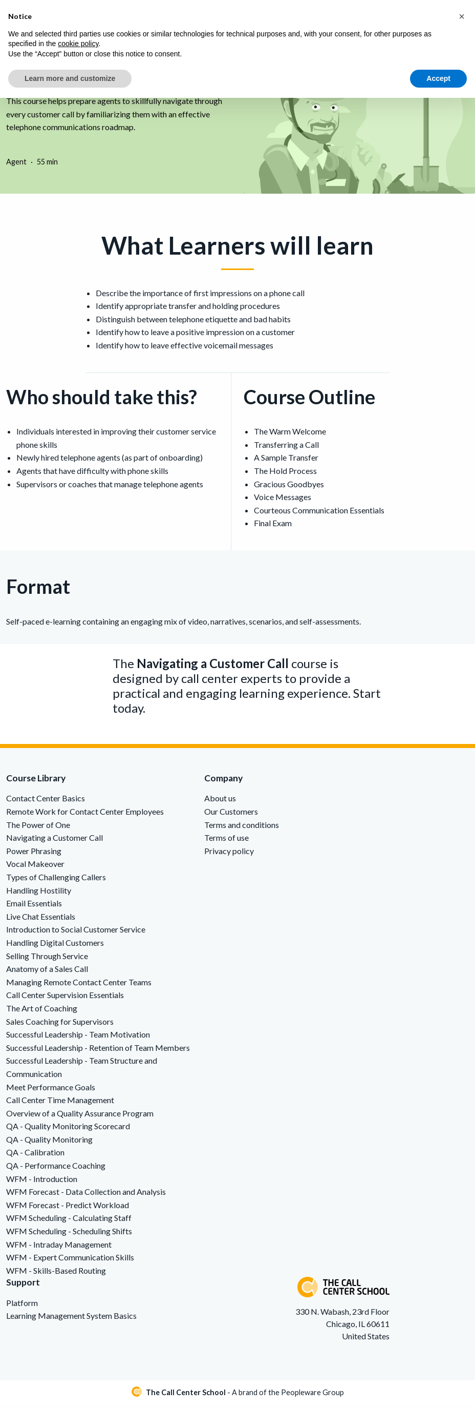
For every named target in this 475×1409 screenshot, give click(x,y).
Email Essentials (34, 908)
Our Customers (231, 815)
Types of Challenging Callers (56, 881)
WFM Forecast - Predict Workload (67, 1209)
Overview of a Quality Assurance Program (80, 1117)
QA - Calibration (35, 1157)
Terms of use (226, 842)
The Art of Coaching (41, 1012)
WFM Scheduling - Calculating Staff (69, 1222)
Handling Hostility (38, 894)
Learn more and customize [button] (70, 78)
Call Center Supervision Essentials (65, 999)
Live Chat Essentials (40, 920)
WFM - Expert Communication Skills (70, 1262)
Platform (22, 1307)
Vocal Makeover (35, 868)
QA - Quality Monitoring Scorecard (68, 1130)
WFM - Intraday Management (59, 1248)
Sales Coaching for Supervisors (60, 1025)
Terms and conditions (241, 829)
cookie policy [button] (78, 43)
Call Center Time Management (60, 1104)
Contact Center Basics (45, 802)
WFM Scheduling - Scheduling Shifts (69, 1235)
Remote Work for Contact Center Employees (85, 815)
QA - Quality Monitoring (49, 1143)
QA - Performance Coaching (55, 1169)
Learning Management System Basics (71, 1319)
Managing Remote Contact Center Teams (79, 986)
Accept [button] (438, 78)
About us (220, 802)
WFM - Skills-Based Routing (56, 1274)
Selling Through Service (47, 960)
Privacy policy (229, 855)
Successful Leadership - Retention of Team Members (98, 1051)
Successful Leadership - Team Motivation (78, 1038)
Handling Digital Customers (55, 946)
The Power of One (38, 829)
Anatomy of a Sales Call (47, 973)
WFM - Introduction (41, 1183)
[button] (462, 16)
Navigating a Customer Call (54, 842)
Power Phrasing (33, 855)
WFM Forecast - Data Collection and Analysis (86, 1196)
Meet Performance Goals (50, 1091)
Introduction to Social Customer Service (75, 934)
